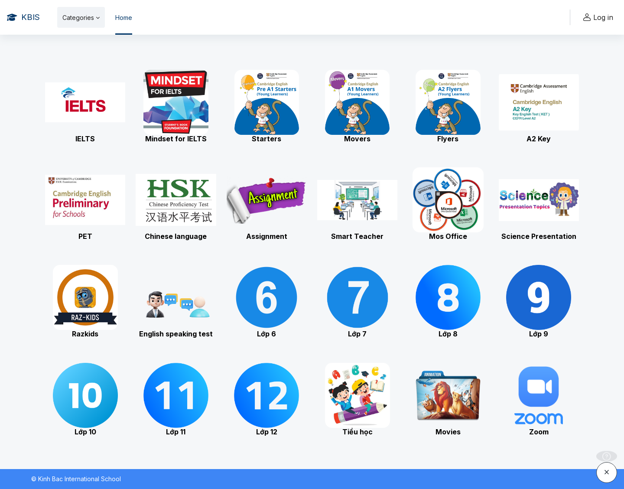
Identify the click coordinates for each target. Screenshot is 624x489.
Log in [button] (597, 18)
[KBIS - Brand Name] (23, 17)
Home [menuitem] (123, 17)
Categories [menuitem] (78, 17)
